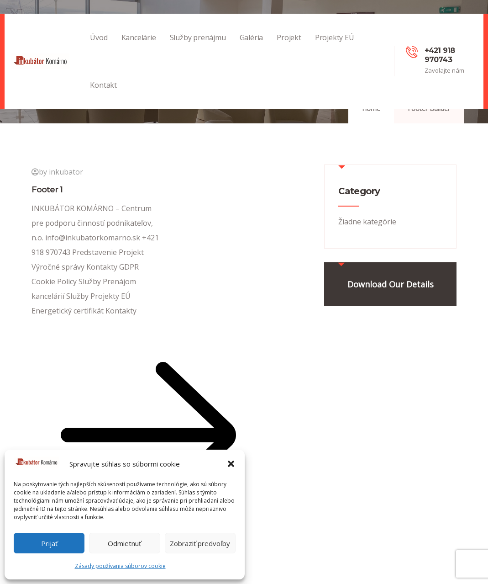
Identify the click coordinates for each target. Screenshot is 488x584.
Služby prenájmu (198, 46)
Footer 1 (47, 190)
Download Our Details (390, 284)
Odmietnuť (124, 543)
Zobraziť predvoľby (200, 543)
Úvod (98, 46)
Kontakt (103, 94)
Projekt (289, 46)
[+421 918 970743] (412, 52)
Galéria (251, 46)
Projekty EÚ (334, 46)
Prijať (49, 543)
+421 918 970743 (440, 55)
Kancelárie (138, 46)
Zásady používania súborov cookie (120, 566)
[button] (231, 463)
